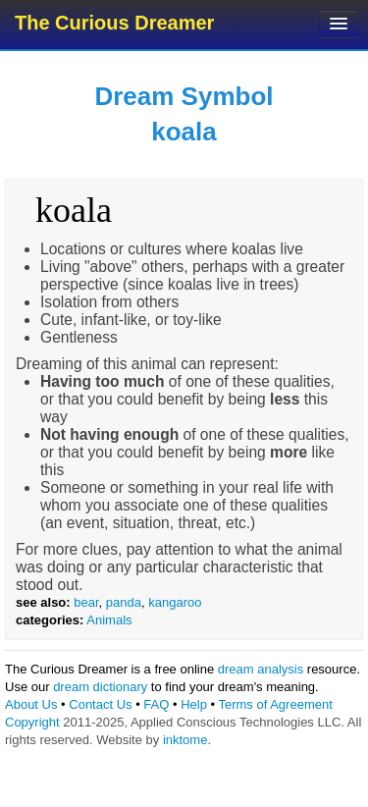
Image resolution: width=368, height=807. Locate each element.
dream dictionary (100, 686)
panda (123, 602)
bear (86, 602)
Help (194, 704)
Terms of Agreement (275, 704)
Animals (108, 620)
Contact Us (100, 704)
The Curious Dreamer (114, 22)
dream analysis (260, 669)
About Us (31, 704)
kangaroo (174, 602)
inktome (185, 739)
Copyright (32, 722)
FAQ (156, 704)
